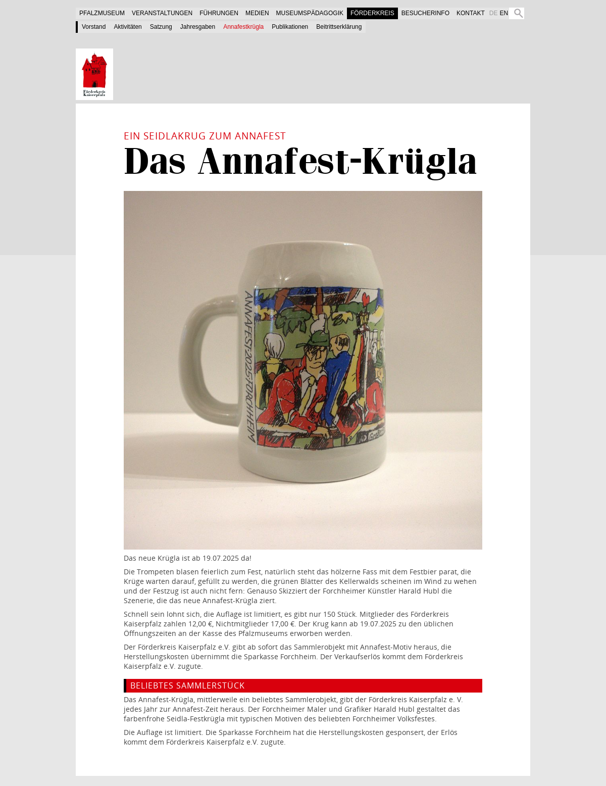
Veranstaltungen (162, 13)
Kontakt (471, 13)
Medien (257, 13)
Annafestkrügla (243, 26)
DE (493, 13)
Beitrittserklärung (339, 26)
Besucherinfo (425, 13)
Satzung (161, 26)
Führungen (218, 13)
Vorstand (94, 26)
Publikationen (290, 26)
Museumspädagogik (309, 13)
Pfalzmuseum (102, 13)
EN (503, 13)
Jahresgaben (197, 26)
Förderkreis (372, 13)
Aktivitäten (127, 26)
